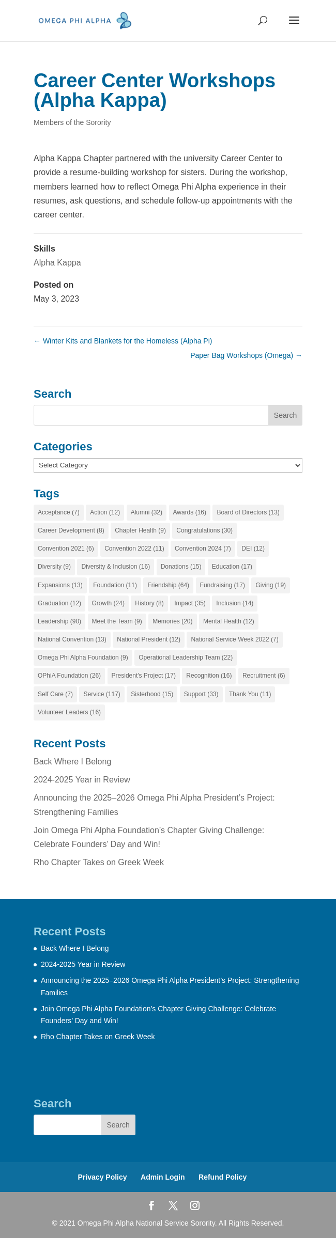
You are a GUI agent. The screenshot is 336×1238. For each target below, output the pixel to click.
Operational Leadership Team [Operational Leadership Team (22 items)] (186, 657)
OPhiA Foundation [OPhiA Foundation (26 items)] (69, 675)
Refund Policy (222, 1177)
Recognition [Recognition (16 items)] (209, 675)
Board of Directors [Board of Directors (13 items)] (248, 512)
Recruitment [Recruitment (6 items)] (263, 675)
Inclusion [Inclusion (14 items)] (234, 603)
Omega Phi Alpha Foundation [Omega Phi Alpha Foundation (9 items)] (83, 657)
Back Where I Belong (72, 761)
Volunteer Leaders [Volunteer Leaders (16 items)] (69, 712)
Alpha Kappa (57, 262)
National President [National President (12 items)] (148, 639)
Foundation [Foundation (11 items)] (115, 585)
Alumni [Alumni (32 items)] (146, 512)
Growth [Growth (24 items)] (108, 603)
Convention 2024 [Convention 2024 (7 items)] (203, 548)
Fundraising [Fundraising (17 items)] (222, 585)
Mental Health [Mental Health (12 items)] (228, 621)
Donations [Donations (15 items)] (181, 566)
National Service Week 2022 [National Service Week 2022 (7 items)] (234, 639)
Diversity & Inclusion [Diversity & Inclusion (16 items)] (115, 566)
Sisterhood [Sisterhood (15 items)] (152, 694)
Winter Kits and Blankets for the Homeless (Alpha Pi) (123, 341)
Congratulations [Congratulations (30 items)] (204, 530)
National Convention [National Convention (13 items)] (72, 639)
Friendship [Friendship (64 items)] (168, 585)
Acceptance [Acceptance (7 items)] (59, 512)
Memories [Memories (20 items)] (172, 621)
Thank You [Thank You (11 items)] (250, 694)
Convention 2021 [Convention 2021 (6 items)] (66, 548)
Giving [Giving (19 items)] (270, 585)
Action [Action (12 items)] (105, 512)
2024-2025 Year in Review (82, 779)
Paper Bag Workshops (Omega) (246, 355)
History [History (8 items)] (149, 603)
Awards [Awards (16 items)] (189, 512)
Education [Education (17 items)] (232, 566)
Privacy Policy (102, 1177)
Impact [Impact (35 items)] (190, 603)
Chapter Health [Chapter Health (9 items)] (140, 530)
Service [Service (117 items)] (101, 694)
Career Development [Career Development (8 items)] (71, 530)
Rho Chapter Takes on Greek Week (99, 862)
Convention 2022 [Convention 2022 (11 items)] (134, 548)
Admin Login (163, 1177)
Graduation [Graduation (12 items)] (59, 603)
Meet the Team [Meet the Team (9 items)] (117, 621)
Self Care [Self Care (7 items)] (55, 694)
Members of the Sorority (72, 122)
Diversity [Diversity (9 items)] (54, 566)
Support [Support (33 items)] (201, 694)
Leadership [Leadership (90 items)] (59, 621)
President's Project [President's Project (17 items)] (144, 675)
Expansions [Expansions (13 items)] (60, 585)
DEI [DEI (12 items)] (253, 548)
